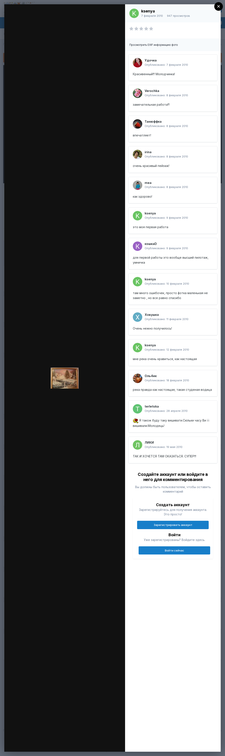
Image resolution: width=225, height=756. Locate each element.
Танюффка (153, 121)
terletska (152, 406)
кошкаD (151, 244)
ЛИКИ (149, 442)
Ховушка (152, 314)
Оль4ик (151, 376)
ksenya (148, 11)
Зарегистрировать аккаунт (173, 525)
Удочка (151, 60)
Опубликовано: (166, 64)
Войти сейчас (174, 550)
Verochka (152, 91)
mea (148, 183)
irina (148, 152)
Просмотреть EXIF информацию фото (153, 44)
